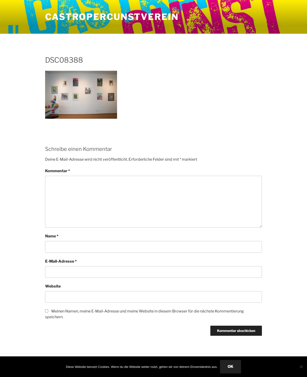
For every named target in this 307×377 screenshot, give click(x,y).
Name (52, 236)
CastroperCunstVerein (112, 17)
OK (230, 366)
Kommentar (57, 171)
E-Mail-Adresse (61, 261)
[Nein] (301, 366)
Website (53, 286)
